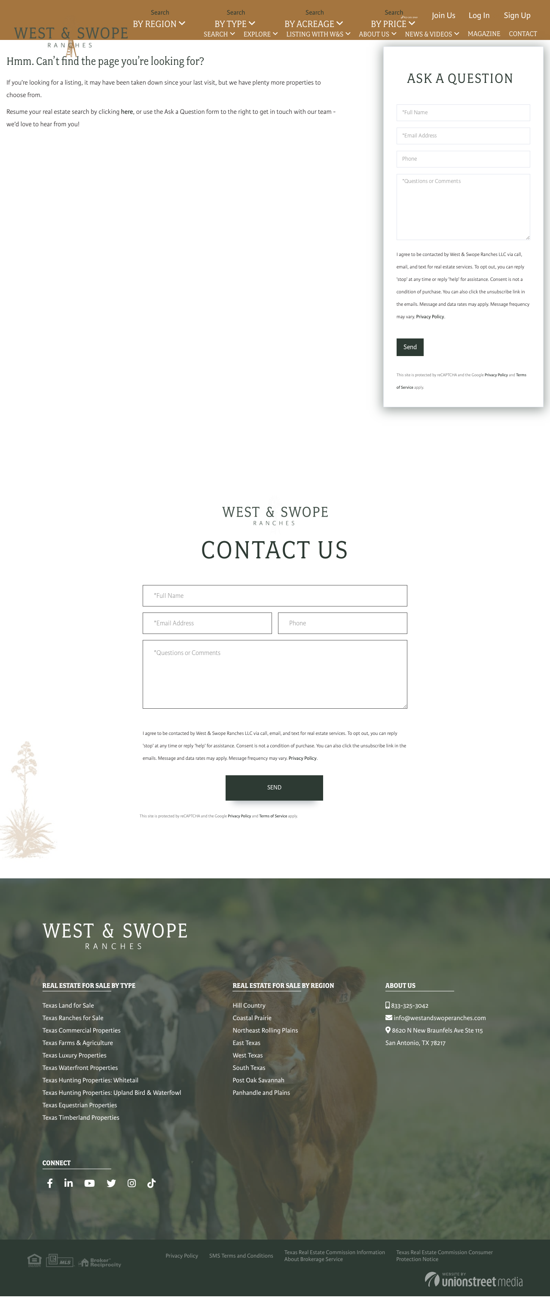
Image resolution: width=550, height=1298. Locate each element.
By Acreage (309, 24)
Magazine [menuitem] (484, 34)
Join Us (443, 16)
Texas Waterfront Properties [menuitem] (80, 1072)
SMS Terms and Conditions (237, 1263)
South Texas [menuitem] (248, 1072)
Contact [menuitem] (523, 34)
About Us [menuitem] (374, 34)
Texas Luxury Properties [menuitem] (75, 1060)
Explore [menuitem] (257, 34)
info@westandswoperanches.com (435, 1023)
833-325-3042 (389, 16)
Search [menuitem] (216, 34)
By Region (155, 24)
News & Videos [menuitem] (428, 34)
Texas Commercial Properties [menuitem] (82, 1035)
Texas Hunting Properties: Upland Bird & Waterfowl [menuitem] (112, 1097)
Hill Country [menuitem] (249, 1010)
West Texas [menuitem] (247, 1060)
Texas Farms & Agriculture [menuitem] (78, 1047)
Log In (479, 16)
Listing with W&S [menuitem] (314, 34)
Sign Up (517, 16)
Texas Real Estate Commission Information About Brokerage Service (337, 1264)
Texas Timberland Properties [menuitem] (81, 1122)
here (127, 113)
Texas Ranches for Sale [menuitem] (73, 1023)
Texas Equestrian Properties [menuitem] (80, 1110)
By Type (230, 24)
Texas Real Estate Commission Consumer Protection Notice (452, 1264)
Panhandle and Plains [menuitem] (261, 1097)
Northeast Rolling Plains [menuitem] (265, 1035)
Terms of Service (273, 820)
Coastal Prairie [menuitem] (252, 1023)
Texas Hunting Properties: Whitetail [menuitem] (91, 1085)
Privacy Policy (430, 318)
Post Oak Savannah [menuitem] (258, 1085)
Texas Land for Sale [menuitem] (68, 1010)
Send (410, 348)
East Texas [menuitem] (246, 1047)
